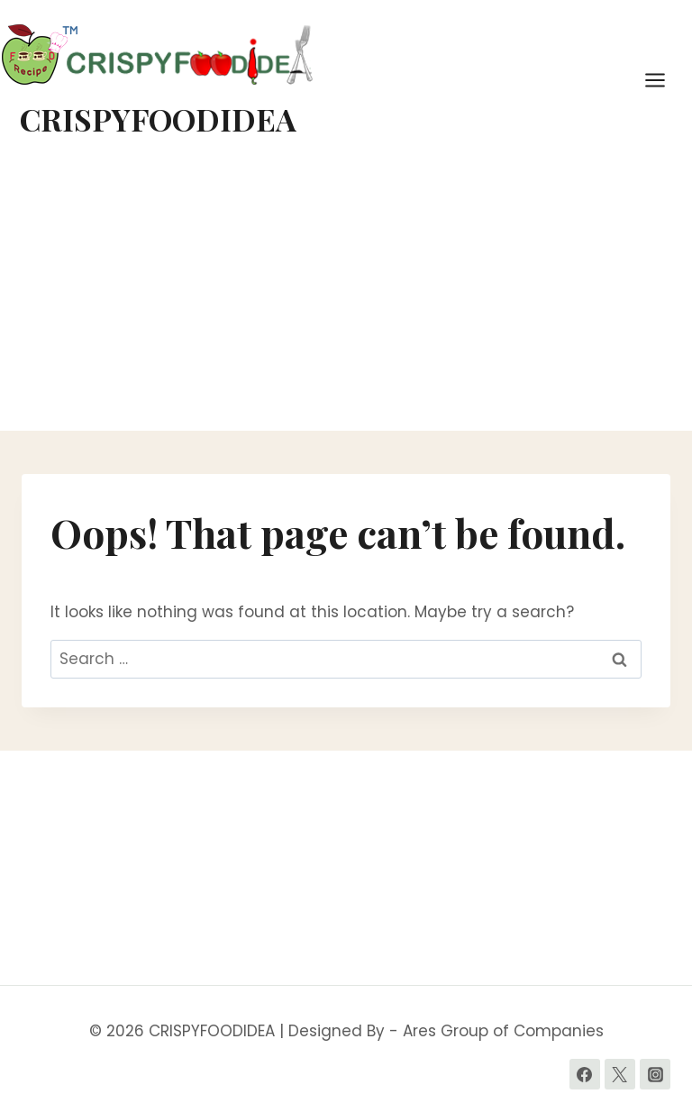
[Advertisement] (346, 295)
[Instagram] (655, 1074)
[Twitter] (620, 1074)
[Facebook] (584, 1074)
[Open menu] (664, 79)
